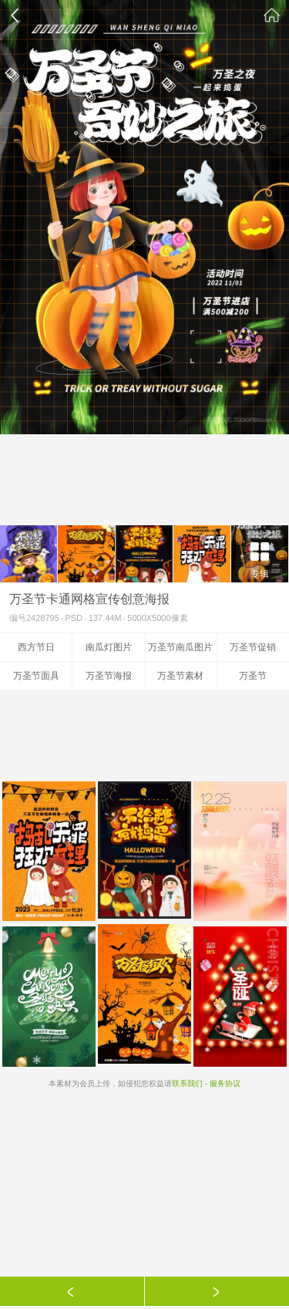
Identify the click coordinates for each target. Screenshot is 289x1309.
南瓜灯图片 (109, 647)
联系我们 (187, 1083)
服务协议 (225, 1083)
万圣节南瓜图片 (180, 647)
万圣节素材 (180, 675)
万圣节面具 (36, 675)
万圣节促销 (253, 647)
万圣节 (253, 675)
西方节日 (36, 647)
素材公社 (272, 15)
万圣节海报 (109, 675)
